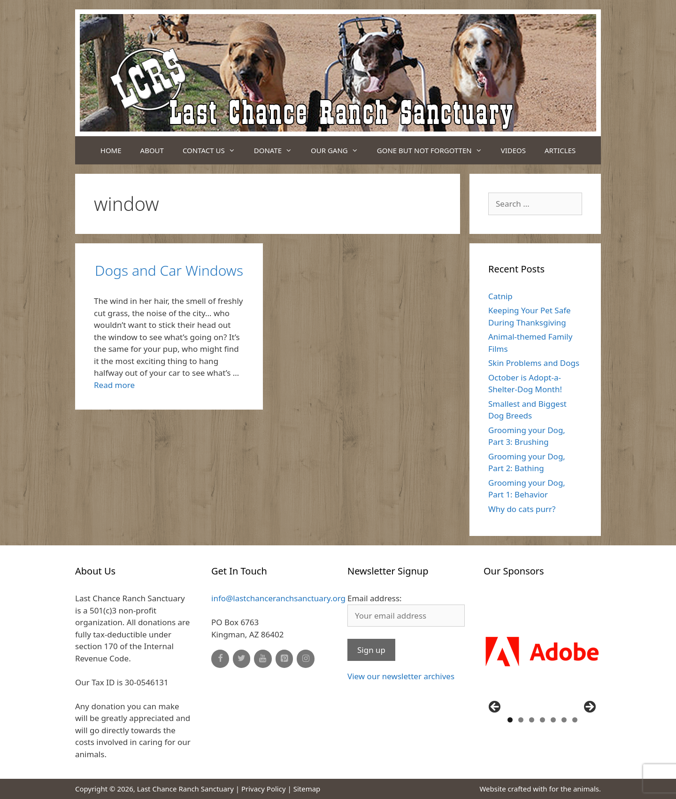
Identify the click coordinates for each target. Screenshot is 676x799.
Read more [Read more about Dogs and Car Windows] (114, 385)
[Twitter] (242, 659)
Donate (277, 150)
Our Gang (339, 150)
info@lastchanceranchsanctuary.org (278, 598)
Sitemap (307, 788)
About (152, 150)
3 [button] (531, 719)
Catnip (500, 296)
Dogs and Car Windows (169, 270)
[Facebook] (220, 659)
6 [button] (564, 719)
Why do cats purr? (521, 509)
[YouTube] (263, 659)
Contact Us (214, 150)
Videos (513, 150)
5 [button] (553, 719)
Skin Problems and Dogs (533, 362)
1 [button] (510, 719)
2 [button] (520, 719)
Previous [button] (495, 707)
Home (111, 150)
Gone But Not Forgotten (434, 150)
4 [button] (542, 719)
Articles (560, 150)
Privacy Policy (263, 788)
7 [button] (574, 719)
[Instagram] (306, 659)
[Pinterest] (284, 659)
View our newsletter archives (400, 676)
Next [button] (589, 707)
